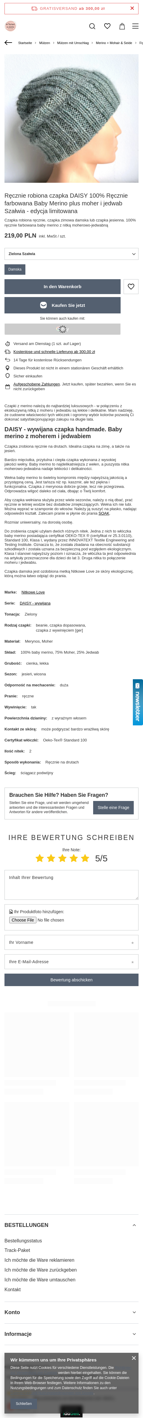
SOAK (104, 513)
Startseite (25, 43)
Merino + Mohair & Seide (114, 43)
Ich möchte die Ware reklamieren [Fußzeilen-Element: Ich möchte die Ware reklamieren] (39, 1260)
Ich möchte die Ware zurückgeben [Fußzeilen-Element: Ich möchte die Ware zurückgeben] (40, 1269)
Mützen (44, 43)
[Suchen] (92, 26)
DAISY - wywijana (35, 603)
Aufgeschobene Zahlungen (36, 384)
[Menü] (136, 26)
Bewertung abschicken (71, 979)
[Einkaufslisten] (107, 26)
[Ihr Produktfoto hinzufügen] (48, 920)
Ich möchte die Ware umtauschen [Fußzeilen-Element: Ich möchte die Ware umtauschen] (40, 1279)
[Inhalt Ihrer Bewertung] (71, 885)
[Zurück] (9, 43)
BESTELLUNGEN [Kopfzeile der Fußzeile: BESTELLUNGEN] (26, 1225)
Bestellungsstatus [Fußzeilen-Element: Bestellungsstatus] (23, 1240)
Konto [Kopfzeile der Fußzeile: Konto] (12, 1312)
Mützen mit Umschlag (73, 43)
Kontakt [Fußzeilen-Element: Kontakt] (12, 1289)
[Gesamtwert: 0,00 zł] (122, 26)
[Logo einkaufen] (10, 26)
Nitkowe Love (33, 592)
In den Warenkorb (62, 286)
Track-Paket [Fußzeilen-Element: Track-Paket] (17, 1250)
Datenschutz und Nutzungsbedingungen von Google (51, 1393)
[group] (71, 143)
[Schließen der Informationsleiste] (132, 8)
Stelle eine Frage (113, 807)
